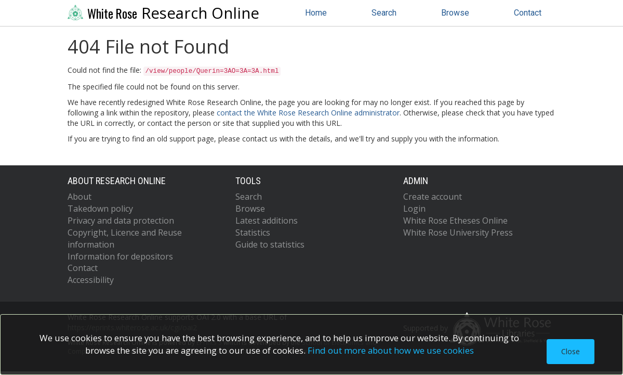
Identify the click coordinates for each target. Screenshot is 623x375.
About (79, 196)
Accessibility (91, 280)
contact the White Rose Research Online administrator (308, 113)
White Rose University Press (458, 232)
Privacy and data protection (121, 220)
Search (384, 13)
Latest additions (266, 220)
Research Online (164, 13)
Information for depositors (120, 256)
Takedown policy (100, 208)
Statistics (252, 232)
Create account (432, 196)
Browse (455, 13)
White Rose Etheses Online (455, 220)
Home (316, 13)
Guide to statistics (269, 244)
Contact (527, 13)
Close (570, 351)
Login (414, 208)
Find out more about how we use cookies (391, 350)
